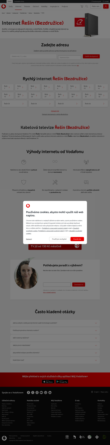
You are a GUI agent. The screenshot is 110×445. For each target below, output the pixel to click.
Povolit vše (77, 239)
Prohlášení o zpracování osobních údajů (54, 228)
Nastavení (29, 239)
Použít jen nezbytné (59, 239)
